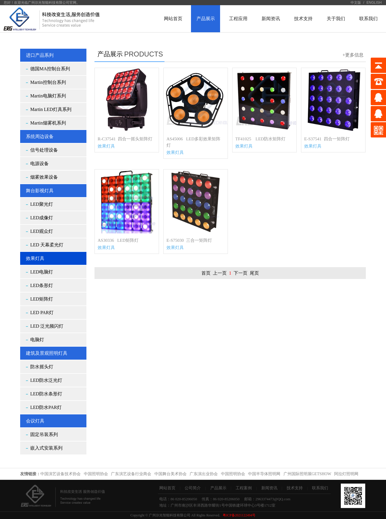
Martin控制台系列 (48, 82)
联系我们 (320, 488)
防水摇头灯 (41, 366)
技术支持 (295, 488)
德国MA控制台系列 (50, 68)
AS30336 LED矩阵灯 (118, 240)
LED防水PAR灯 (46, 407)
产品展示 (218, 488)
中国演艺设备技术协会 (60, 474)
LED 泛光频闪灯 (46, 326)
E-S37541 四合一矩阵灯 (327, 139)
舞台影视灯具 (40, 190)
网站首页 (167, 488)
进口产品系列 (40, 55)
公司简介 (193, 488)
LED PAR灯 (42, 312)
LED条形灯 (41, 285)
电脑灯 (37, 339)
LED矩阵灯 (41, 299)
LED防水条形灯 (46, 393)
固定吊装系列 (44, 434)
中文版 (356, 3)
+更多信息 (353, 54)
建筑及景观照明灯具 (46, 353)
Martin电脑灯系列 (48, 95)
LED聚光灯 (41, 204)
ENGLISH (374, 3)
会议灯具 (35, 420)
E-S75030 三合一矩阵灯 (189, 240)
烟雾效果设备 (44, 177)
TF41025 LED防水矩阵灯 (260, 139)
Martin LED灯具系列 (50, 109)
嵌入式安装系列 (46, 448)
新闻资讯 (269, 488)
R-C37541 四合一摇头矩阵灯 (125, 139)
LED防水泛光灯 (46, 380)
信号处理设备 (44, 150)
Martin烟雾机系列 (48, 122)
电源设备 (39, 163)
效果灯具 (35, 258)
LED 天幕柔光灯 (46, 244)
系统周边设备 (40, 136)
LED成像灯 (41, 217)
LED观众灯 (41, 231)
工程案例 (244, 488)
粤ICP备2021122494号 (239, 515)
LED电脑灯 (41, 271)
